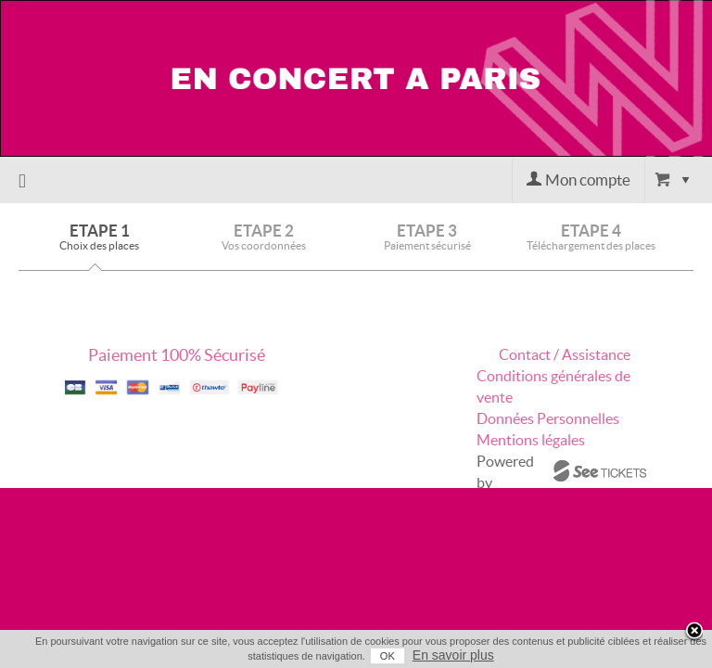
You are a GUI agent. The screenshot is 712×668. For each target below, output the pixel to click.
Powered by (505, 472)
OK (372, 656)
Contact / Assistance (564, 354)
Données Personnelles (548, 418)
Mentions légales (531, 439)
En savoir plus (438, 655)
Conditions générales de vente (553, 386)
